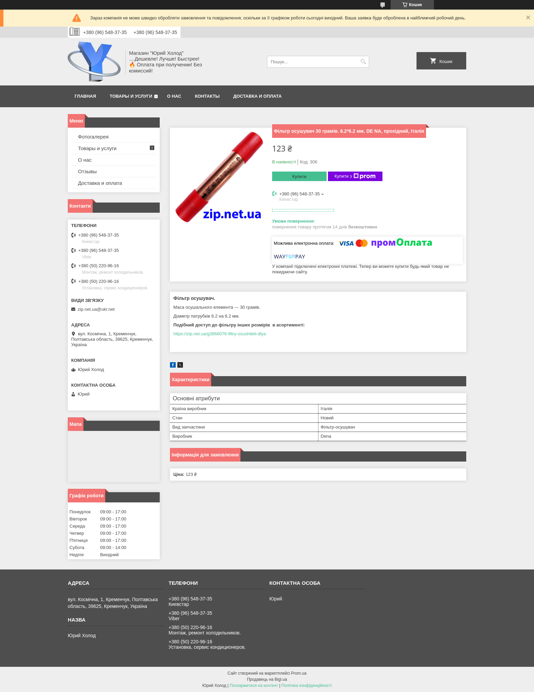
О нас (174, 96)
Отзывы (87, 171)
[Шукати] (363, 62)
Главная (85, 96)
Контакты (207, 96)
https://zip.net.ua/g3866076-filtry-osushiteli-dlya (219, 333)
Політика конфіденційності (306, 685)
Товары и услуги (131, 96)
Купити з (355, 176)
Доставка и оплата (257, 96)
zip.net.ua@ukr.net (96, 309)
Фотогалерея (93, 137)
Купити (299, 176)
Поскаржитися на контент (254, 685)
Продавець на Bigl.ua (267, 679)
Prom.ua (299, 673)
